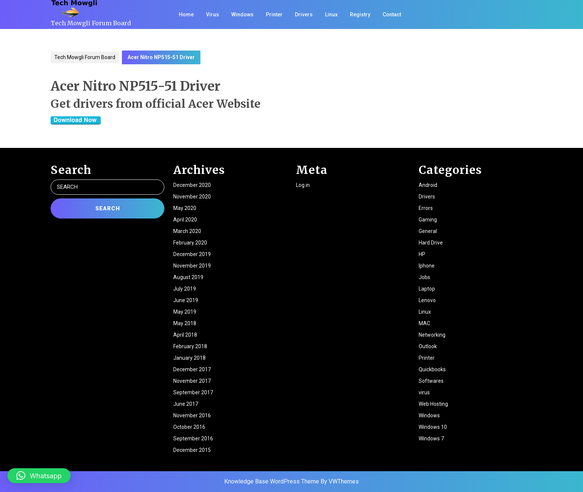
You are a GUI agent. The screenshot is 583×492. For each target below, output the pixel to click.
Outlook (428, 346)
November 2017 (192, 381)
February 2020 (190, 243)
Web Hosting (433, 404)
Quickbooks (432, 369)
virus (424, 392)
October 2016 (189, 427)
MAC (424, 323)
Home (186, 14)
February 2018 (190, 346)
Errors (426, 208)
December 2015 (192, 450)
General (428, 231)
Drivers (304, 14)
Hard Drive (431, 243)
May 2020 (184, 208)
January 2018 (189, 358)
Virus (212, 14)
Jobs (424, 277)
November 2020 (192, 197)
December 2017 (192, 369)
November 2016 (192, 415)
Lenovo (427, 300)
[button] (39, 475)
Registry (360, 14)
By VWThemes (340, 481)
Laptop (427, 289)
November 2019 (192, 266)
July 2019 (184, 289)
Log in (303, 185)
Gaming (428, 220)
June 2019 (185, 300)
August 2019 (188, 277)
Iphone (427, 266)
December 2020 (192, 185)
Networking (432, 335)
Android (428, 185)
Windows (242, 14)
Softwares (431, 381)
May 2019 (184, 312)
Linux (331, 14)
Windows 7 (431, 438)
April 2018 (185, 335)
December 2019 (192, 254)
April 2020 (185, 220)
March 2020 (187, 231)
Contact (392, 14)
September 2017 (193, 392)
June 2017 (185, 404)
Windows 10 (433, 427)
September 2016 (193, 438)
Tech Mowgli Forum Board (91, 23)
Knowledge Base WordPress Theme (271, 481)
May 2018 (184, 323)
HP (422, 254)
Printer (274, 14)
